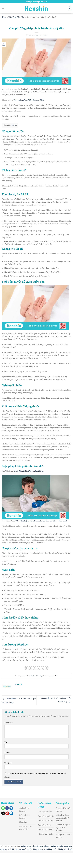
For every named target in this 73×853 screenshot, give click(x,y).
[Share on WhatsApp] (26, 668)
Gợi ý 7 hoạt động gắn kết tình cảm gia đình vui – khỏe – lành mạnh (41, 521)
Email (7, 752)
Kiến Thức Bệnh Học (16, 17)
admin (45, 35)
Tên (6, 742)
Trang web (8, 763)
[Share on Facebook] (30, 668)
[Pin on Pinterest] (42, 668)
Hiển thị (13, 125)
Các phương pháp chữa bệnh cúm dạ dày (29, 100)
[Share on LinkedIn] (46, 668)
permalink (55, 676)
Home (4, 17)
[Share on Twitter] (34, 668)
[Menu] (3, 8)
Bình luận (8, 723)
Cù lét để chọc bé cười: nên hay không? (29, 471)
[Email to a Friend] (38, 668)
